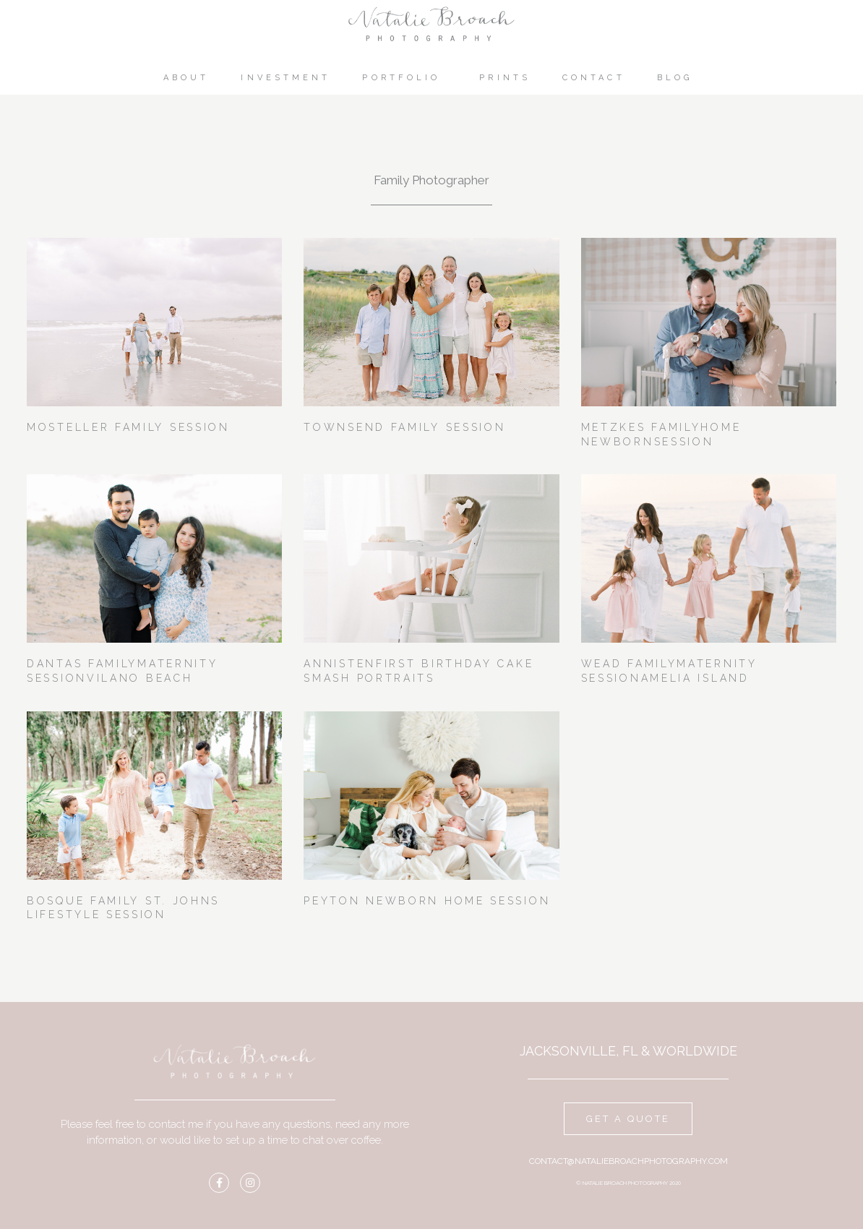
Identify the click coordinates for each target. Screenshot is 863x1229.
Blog (678, 78)
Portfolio (404, 78)
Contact (593, 77)
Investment (285, 77)
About (186, 77)
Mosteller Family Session (128, 427)
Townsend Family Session (404, 427)
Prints (505, 77)
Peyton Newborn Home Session (427, 901)
